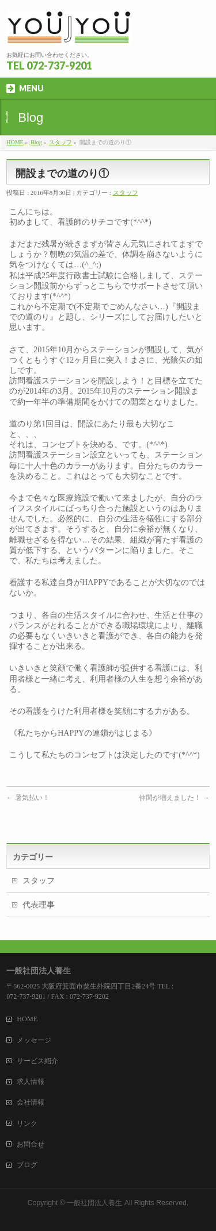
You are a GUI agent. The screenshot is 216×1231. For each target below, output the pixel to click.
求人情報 (30, 1082)
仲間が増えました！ (174, 798)
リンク (27, 1124)
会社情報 (30, 1102)
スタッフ (60, 142)
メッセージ (34, 1040)
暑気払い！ (28, 798)
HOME (14, 142)
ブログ (27, 1165)
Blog (36, 142)
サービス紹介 (37, 1061)
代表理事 (38, 905)
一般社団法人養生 (94, 1203)
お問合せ (30, 1144)
